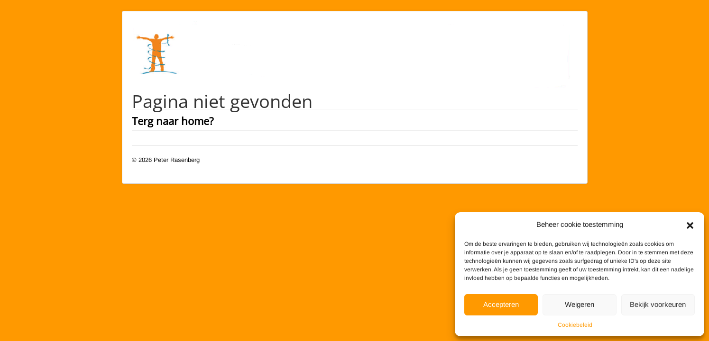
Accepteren (501, 304)
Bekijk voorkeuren (658, 304)
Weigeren (579, 304)
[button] (690, 224)
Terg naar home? (173, 121)
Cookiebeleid (575, 325)
